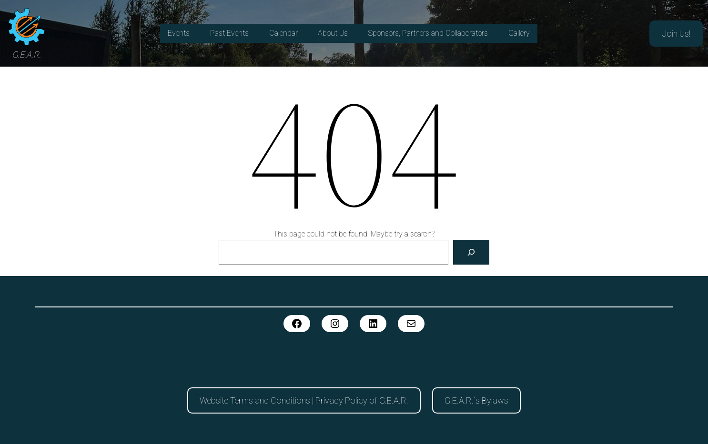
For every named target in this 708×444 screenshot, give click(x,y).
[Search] (471, 252)
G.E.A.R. (26, 54)
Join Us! (676, 34)
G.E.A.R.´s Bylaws (476, 400)
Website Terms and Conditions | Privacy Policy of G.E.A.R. (304, 400)
